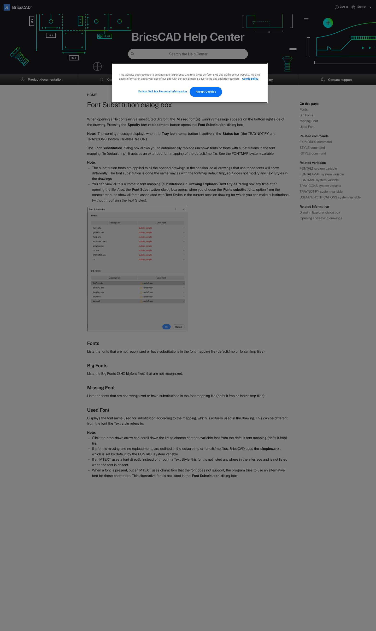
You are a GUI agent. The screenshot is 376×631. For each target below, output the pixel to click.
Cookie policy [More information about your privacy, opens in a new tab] (250, 78)
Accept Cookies (206, 91)
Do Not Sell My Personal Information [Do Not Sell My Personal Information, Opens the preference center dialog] (162, 91)
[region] (190, 83)
